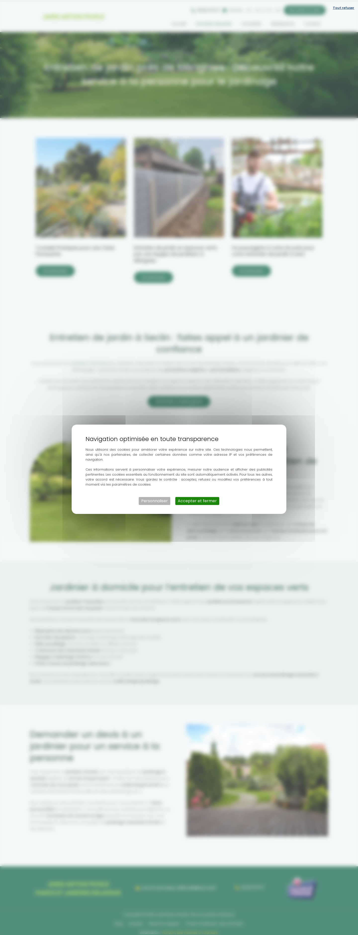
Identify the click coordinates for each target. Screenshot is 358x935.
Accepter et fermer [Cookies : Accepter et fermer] (197, 499)
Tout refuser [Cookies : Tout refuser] (343, 6)
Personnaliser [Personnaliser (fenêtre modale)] (154, 499)
